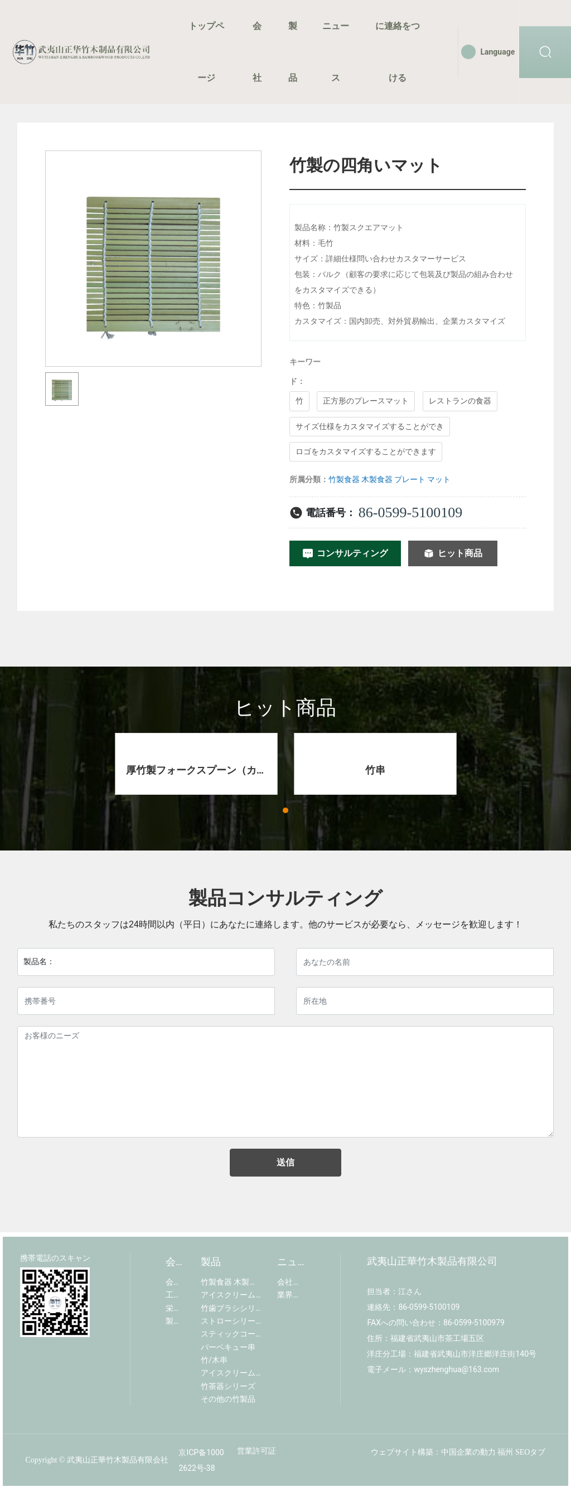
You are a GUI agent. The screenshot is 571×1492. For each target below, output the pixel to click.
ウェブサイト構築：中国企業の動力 (433, 1452)
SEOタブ (530, 1452)
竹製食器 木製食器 (360, 479)
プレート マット (422, 479)
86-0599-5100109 (410, 512)
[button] (285, 810)
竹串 (375, 770)
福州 (505, 1452)
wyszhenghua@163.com (456, 1369)
